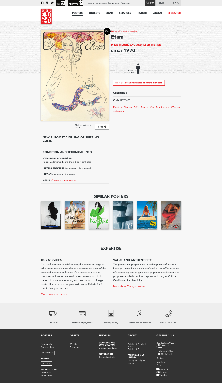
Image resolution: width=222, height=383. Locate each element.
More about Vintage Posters (129, 286)
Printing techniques (136, 360)
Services (125, 13)
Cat (152, 107)
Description (46, 372)
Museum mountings (108, 348)
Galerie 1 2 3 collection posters (138, 345)
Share (100, 127)
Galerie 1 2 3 (133, 349)
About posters (49, 369)
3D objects (74, 344)
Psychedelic (162, 107)
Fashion (117, 107)
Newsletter (114, 3)
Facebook (163, 369)
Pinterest (163, 372)
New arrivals (46, 344)
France (144, 107)
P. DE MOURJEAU (123, 44)
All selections (48, 352)
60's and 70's (131, 107)
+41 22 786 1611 (164, 354)
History (142, 13)
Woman (175, 107)
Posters (77, 13)
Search (176, 13)
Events (90, 3)
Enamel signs (75, 347)
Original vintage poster (124, 30)
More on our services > (54, 294)
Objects (94, 13)
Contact (125, 3)
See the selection (138, 83)
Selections (101, 3)
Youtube (163, 375)
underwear (119, 111)
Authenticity (46, 375)
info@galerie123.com (165, 351)
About (157, 13)
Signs (109, 13)
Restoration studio (107, 357)
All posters (46, 363)
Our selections (47, 347)
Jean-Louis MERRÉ (148, 44)
